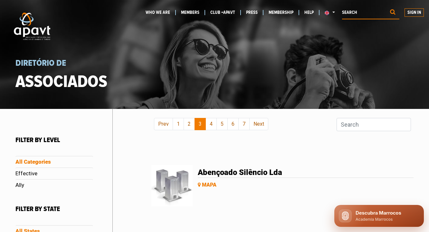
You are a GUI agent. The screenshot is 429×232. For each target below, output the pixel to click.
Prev (163, 124)
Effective (26, 173)
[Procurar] (392, 12)
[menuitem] (160, 13)
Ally (19, 185)
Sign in (414, 12)
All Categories (33, 162)
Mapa (207, 185)
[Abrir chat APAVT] (379, 216)
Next (258, 124)
